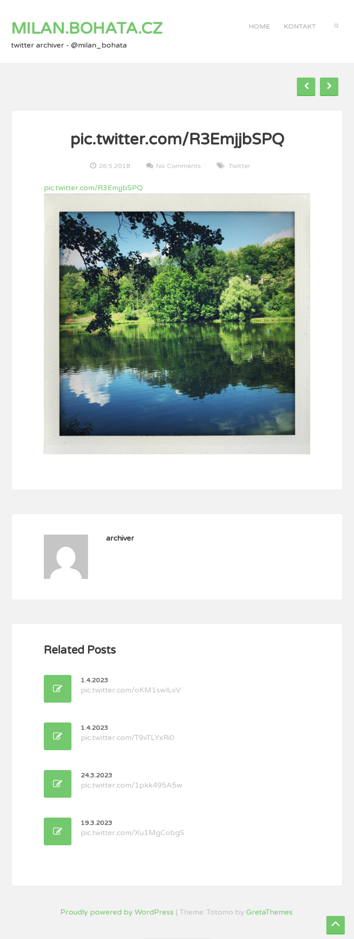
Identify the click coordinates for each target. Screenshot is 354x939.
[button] (336, 25)
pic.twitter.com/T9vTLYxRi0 (127, 733)
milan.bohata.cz (87, 28)
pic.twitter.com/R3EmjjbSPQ (93, 188)
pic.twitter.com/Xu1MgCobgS (132, 828)
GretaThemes (269, 912)
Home (259, 26)
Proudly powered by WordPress (117, 912)
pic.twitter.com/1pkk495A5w (132, 780)
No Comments (178, 165)
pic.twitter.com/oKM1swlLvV (131, 685)
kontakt (299, 26)
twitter (239, 166)
